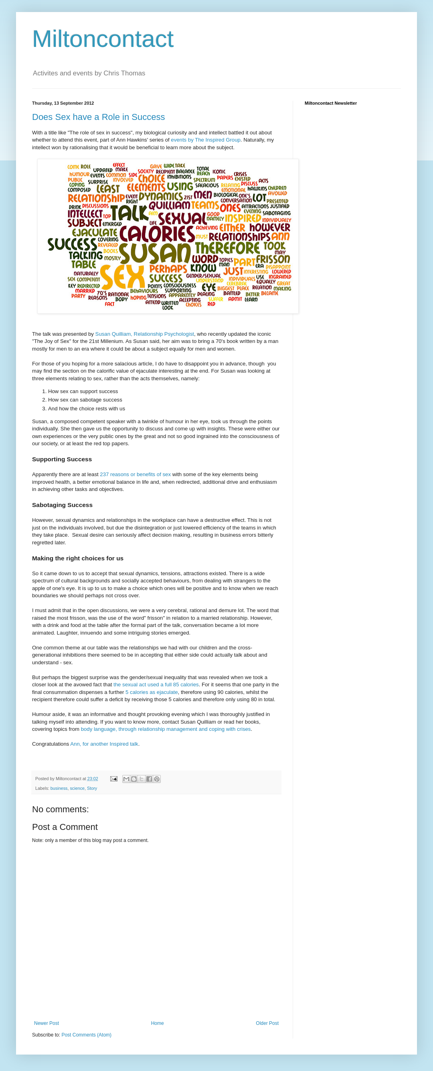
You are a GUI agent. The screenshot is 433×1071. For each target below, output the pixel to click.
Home (157, 1023)
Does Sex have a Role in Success (98, 117)
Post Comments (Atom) (86, 1035)
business (59, 788)
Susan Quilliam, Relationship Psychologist (144, 334)
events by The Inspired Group (205, 140)
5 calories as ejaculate (151, 692)
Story (92, 788)
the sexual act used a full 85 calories (155, 685)
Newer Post (46, 1023)
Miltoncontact (103, 38)
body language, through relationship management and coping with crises (166, 729)
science (77, 788)
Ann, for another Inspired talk (104, 744)
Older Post (267, 1023)
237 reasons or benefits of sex (135, 474)
